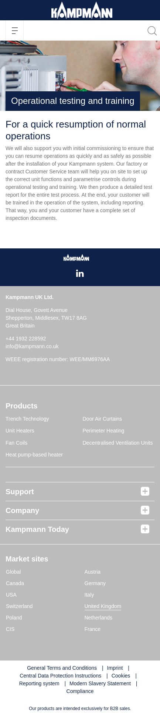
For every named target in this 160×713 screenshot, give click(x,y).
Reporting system (39, 683)
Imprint (115, 668)
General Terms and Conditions (62, 668)
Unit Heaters (20, 431)
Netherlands (99, 618)
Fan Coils (16, 443)
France (93, 629)
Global (13, 572)
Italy (89, 595)
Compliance (80, 691)
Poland (14, 618)
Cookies (121, 676)
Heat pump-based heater (34, 455)
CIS (10, 629)
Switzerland (19, 606)
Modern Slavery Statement (100, 683)
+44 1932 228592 (26, 339)
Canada (15, 583)
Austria (93, 572)
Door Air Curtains (102, 419)
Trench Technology (27, 419)
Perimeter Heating (104, 431)
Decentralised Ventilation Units (118, 443)
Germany (95, 583)
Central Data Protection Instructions (60, 676)
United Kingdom (103, 606)
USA (11, 595)
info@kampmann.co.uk (32, 346)
